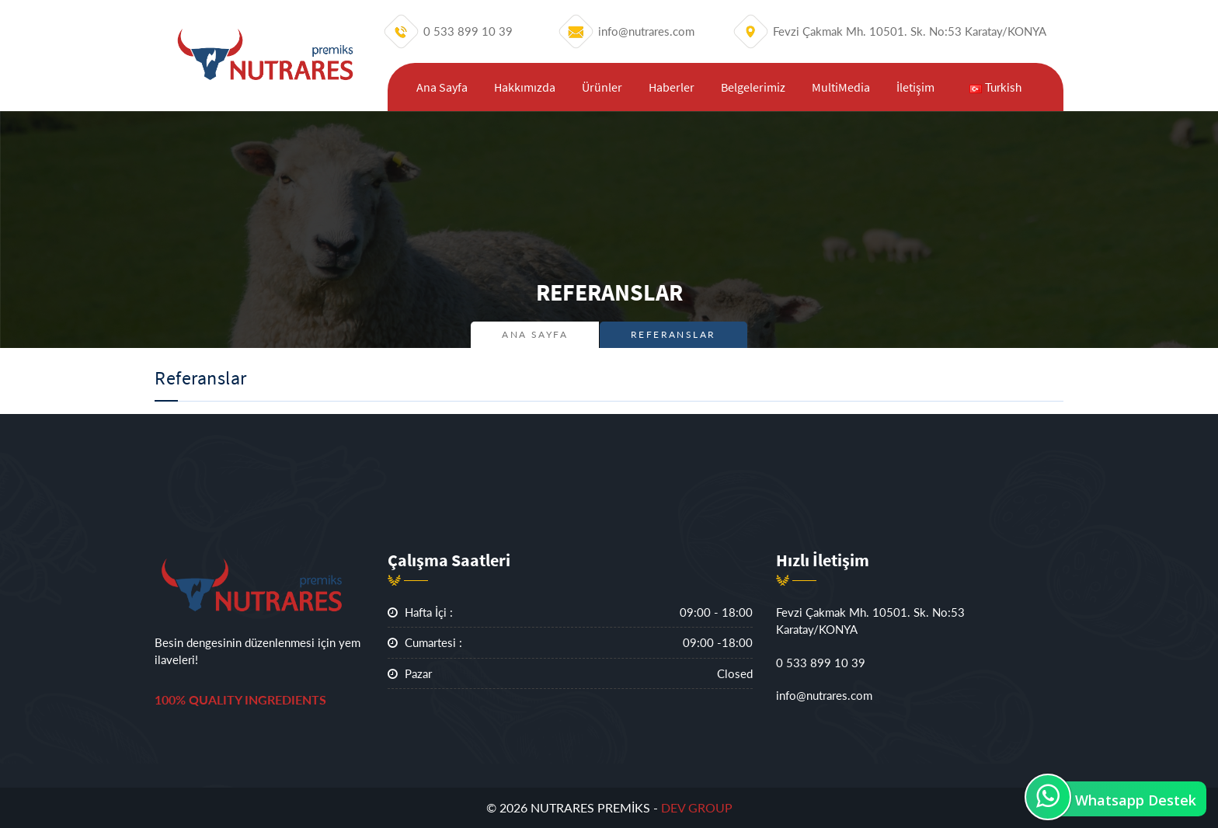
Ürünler (602, 87)
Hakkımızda (524, 87)
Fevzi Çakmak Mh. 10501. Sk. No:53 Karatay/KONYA (870, 621)
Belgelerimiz (753, 87)
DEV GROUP (697, 807)
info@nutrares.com (824, 695)
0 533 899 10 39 (820, 663)
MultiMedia (841, 87)
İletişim (915, 87)
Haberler (671, 87)
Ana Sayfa (442, 87)
